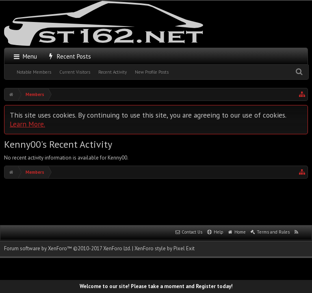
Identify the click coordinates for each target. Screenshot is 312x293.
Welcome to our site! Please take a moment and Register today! (156, 286)
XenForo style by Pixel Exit (164, 248)
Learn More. (27, 124)
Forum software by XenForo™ (67, 248)
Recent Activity (112, 72)
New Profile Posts (152, 72)
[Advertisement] (156, 201)
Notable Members (34, 72)
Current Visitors (74, 72)
